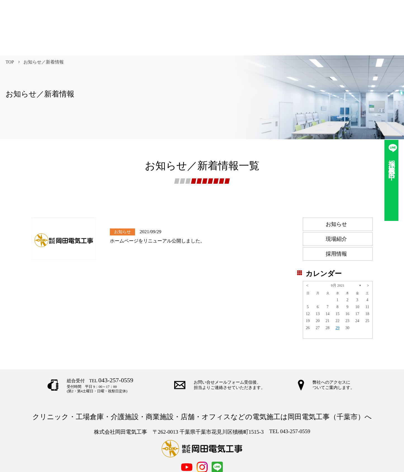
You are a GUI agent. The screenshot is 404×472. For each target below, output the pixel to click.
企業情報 (176, 454)
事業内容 (153, 454)
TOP (10, 34)
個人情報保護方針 (257, 454)
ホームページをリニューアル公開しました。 (157, 213)
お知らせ (336, 197)
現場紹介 (336, 212)
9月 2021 (337, 258)
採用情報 (336, 227)
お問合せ (200, 454)
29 (337, 301)
